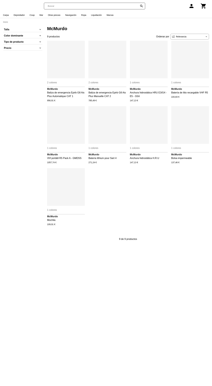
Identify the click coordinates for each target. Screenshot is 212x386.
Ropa (83, 15)
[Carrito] (204, 6)
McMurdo (52, 89)
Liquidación (96, 15)
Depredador (19, 15)
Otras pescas (54, 15)
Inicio (5, 22)
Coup (32, 15)
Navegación (70, 15)
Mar (41, 15)
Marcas (110, 15)
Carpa (6, 15)
